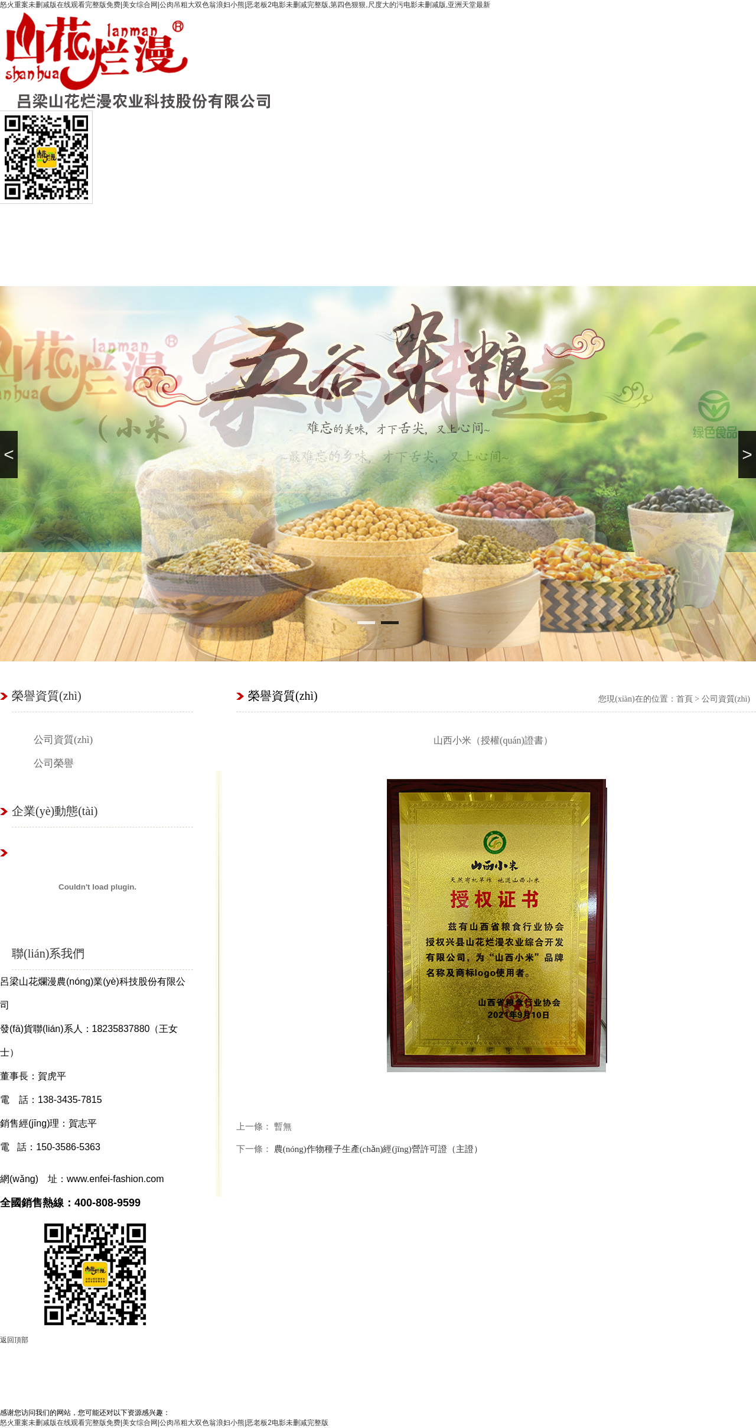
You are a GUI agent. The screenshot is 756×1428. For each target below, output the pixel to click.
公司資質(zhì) (63, 739)
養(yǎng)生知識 (605, 1361)
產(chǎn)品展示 (280, 1361)
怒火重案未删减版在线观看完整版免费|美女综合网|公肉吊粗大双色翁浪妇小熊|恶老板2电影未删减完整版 (164, 1423)
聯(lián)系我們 (645, 225)
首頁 (31, 225)
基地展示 (492, 225)
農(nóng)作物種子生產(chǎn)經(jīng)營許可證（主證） (378, 1149)
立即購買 (475, 1361)
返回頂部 (14, 1340)
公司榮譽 (54, 763)
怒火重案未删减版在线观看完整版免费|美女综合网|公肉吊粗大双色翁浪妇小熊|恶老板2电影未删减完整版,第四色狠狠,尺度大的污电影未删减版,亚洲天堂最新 (245, 5)
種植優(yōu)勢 (261, 225)
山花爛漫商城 (338, 225)
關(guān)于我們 (150, 1361)
